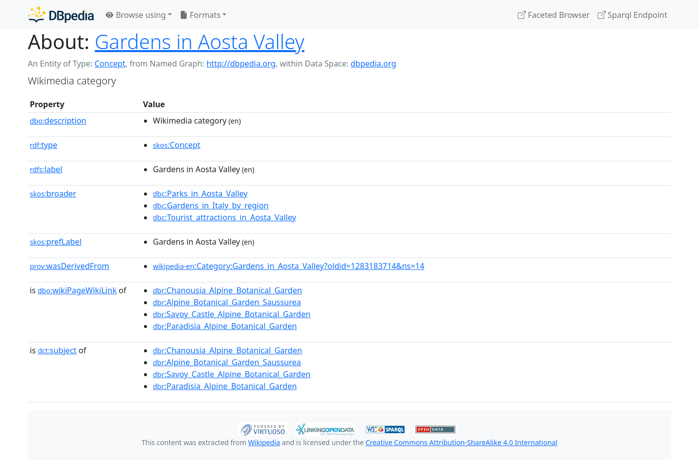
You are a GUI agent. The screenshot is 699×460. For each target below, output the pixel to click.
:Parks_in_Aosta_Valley (200, 193)
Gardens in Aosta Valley (199, 41)
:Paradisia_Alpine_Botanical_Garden (225, 326)
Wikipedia (264, 442)
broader (53, 193)
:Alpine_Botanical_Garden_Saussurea (227, 302)
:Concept (177, 144)
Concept (109, 63)
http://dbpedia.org (241, 63)
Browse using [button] (136, 14)
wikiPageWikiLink (77, 290)
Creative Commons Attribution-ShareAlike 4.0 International (461, 442)
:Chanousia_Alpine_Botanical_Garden (227, 290)
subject (57, 350)
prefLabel (55, 241)
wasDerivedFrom (69, 266)
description (58, 120)
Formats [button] (200, 14)
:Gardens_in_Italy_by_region (211, 205)
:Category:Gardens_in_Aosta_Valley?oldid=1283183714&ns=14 (288, 266)
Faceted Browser (554, 14)
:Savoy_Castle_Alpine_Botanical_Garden (231, 314)
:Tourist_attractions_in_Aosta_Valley (224, 217)
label (46, 169)
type (44, 144)
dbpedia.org (373, 63)
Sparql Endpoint (632, 14)
